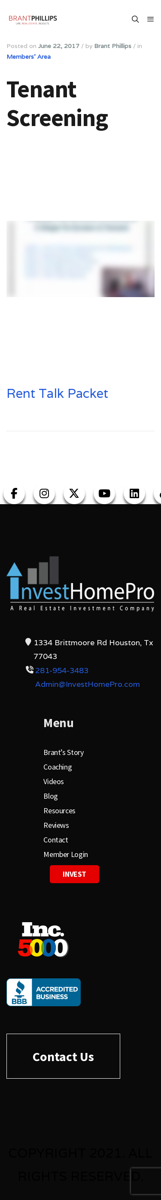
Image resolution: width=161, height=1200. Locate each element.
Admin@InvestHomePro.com (87, 684)
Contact (55, 840)
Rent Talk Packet (57, 393)
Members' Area (28, 56)
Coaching (57, 767)
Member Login (65, 854)
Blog (50, 796)
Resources (59, 810)
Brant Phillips (112, 46)
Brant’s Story (63, 752)
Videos (53, 781)
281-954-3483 (61, 670)
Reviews (56, 825)
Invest (74, 874)
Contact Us (63, 1056)
